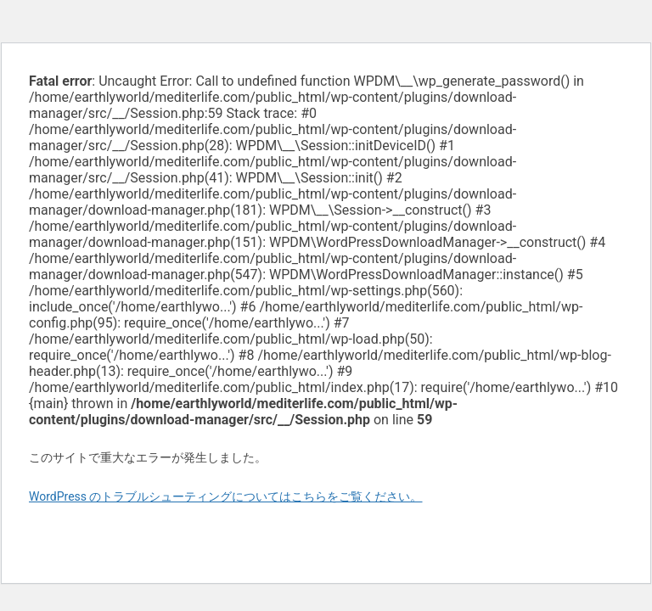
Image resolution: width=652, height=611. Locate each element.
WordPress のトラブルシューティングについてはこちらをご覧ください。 (226, 496)
